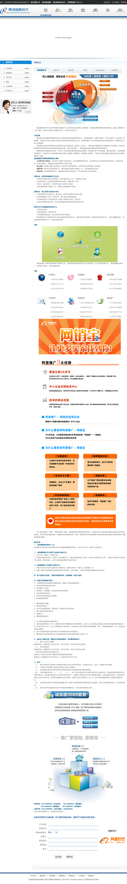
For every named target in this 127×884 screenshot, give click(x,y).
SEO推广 (9, 77)
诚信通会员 (41, 70)
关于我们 (33, 876)
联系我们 (124, 2)
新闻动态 (72, 876)
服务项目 (43, 876)
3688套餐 (114, 70)
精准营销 (56, 70)
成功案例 (52, 876)
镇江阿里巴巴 (38, 811)
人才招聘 (81, 876)
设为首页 (107, 2)
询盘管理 (71, 70)
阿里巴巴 (9, 91)
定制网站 (9, 68)
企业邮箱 (9, 86)
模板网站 (9, 73)
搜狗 (7, 82)
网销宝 (85, 70)
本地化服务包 (100, 70)
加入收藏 (115, 2)
